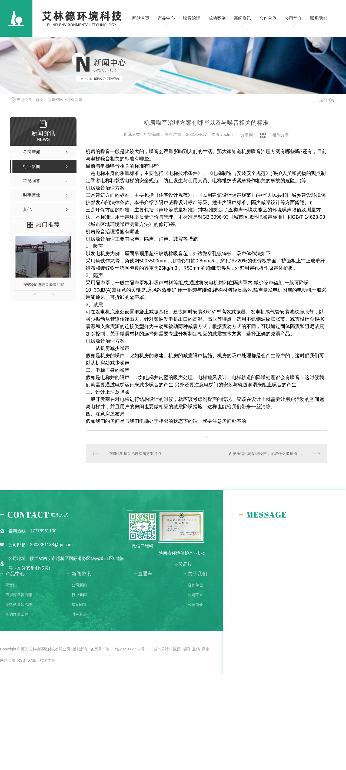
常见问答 (79, 604)
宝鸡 (196, 649)
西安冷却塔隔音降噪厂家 (43, 284)
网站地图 (7, 660)
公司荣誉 (195, 595)
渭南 (205, 649)
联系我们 (318, 18)
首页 (39, 99)
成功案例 (217, 18)
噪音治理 (191, 18)
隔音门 (11, 585)
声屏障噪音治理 (18, 595)
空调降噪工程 (16, 614)
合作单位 (268, 18)
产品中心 (166, 18)
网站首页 (140, 18)
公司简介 (293, 18)
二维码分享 (278, 135)
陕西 (177, 649)
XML (32, 660)
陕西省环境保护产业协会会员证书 (182, 558)
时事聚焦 (79, 614)
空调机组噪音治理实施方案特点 (134, 453)
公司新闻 (79, 585)
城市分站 (161, 649)
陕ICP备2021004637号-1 (127, 649)
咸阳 (186, 649)
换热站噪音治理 (18, 604)
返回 (326, 99)
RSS (21, 660)
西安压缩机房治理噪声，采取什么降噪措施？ (267, 453)
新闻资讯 (242, 18)
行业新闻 (74, 99)
